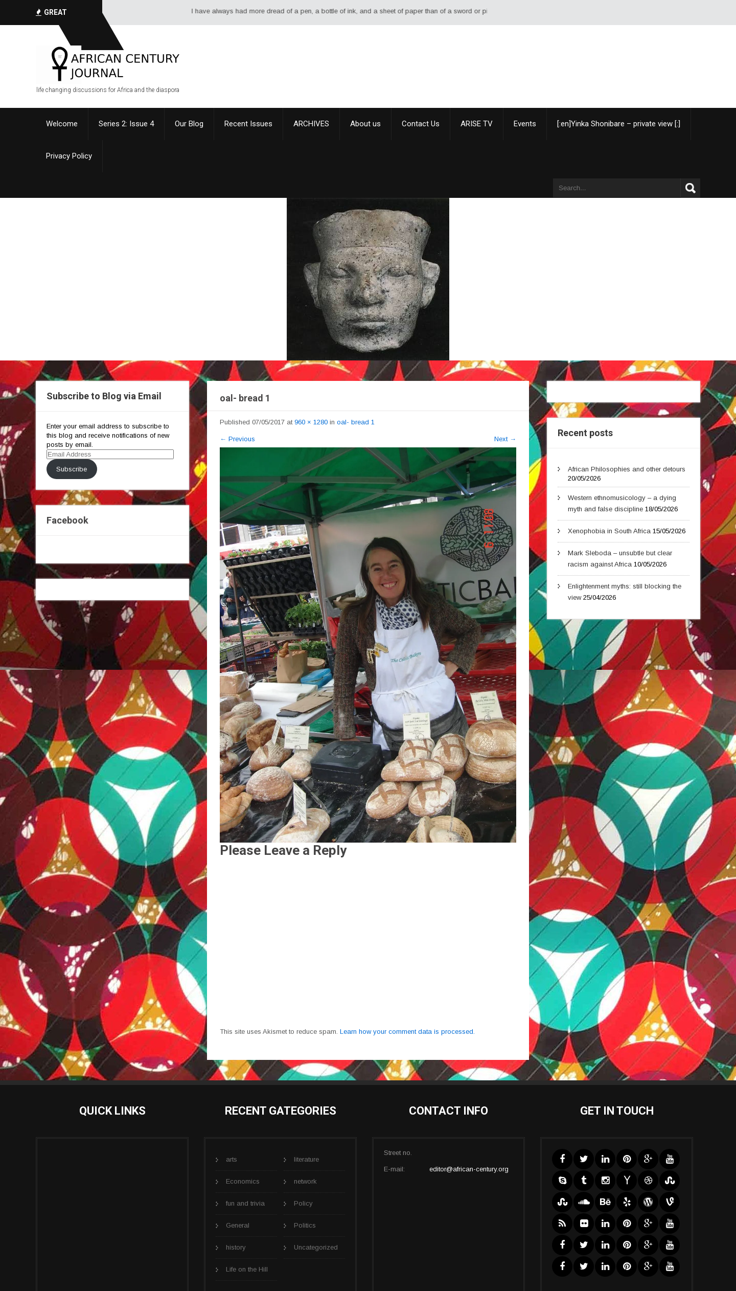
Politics (305, 1225)
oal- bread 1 (356, 422)
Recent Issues (248, 123)
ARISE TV (477, 123)
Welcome (62, 123)
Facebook (67, 520)
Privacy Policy (69, 156)
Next (505, 439)
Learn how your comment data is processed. (407, 1031)
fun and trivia (245, 1203)
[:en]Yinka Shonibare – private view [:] (618, 123)
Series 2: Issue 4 (126, 123)
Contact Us (421, 123)
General (237, 1225)
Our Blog (189, 123)
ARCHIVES (311, 123)
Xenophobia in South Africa (609, 531)
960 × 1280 (311, 422)
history (236, 1247)
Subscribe (71, 469)
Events (525, 123)
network (305, 1181)
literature (306, 1159)
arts (231, 1159)
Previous (237, 439)
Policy (303, 1203)
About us (365, 123)
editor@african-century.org (469, 1169)
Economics (243, 1181)
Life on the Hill (247, 1269)
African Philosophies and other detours (626, 469)
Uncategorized (316, 1247)
